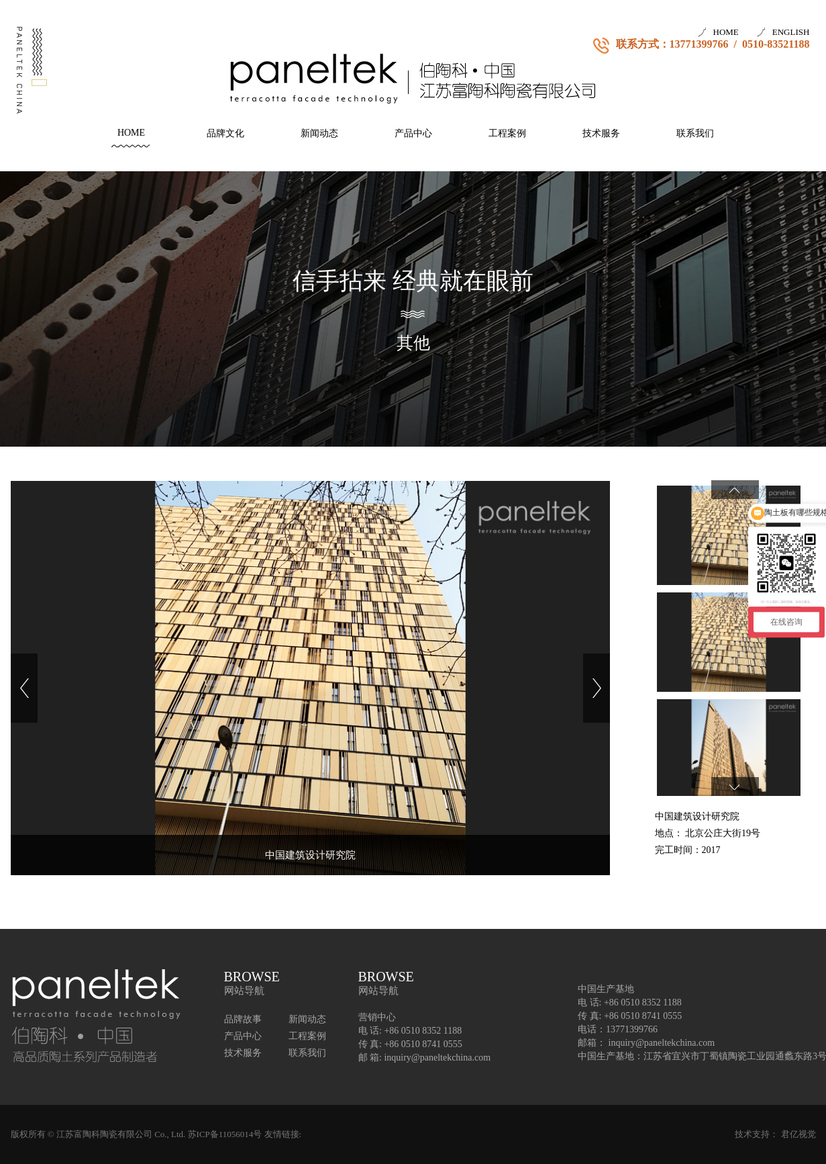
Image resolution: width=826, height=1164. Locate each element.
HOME (726, 32)
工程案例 (507, 133)
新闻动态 (319, 133)
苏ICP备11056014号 (225, 1134)
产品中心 (413, 133)
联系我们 (695, 133)
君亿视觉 (798, 1134)
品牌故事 (243, 1019)
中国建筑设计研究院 (310, 855)
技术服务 (601, 133)
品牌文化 (225, 133)
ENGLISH (791, 32)
